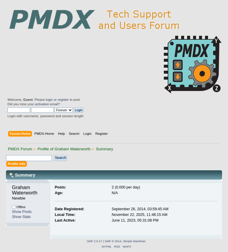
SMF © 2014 (113, 241)
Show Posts (22, 212)
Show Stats (21, 217)
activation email (46, 104)
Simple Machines (134, 241)
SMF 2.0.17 (94, 241)
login (49, 99)
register (63, 99)
